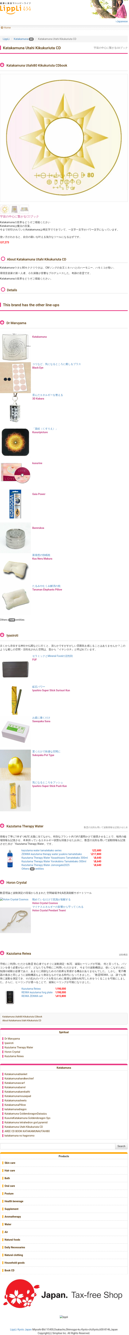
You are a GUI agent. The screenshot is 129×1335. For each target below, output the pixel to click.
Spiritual (64, 1032)
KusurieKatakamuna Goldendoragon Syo (27, 1118)
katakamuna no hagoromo (20, 1135)
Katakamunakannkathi (17, 1091)
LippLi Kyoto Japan (21, 1329)
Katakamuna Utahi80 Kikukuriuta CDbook (22, 1016)
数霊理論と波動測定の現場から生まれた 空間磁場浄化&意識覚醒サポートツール (46, 892)
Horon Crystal (16, 882)
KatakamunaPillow (15, 1104)
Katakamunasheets (15, 1100)
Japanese (122, 21)
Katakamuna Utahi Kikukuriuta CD (24, 1126)
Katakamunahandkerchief (19, 1078)
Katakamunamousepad (18, 1096)
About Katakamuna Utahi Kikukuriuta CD (21, 1020)
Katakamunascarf (15, 1082)
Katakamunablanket (16, 1074)
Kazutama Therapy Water (24, 826)
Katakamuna (64, 1067)
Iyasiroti (12, 635)
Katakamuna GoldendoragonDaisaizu (26, 1113)
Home (7, 27)
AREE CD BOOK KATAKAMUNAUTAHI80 (27, 1131)
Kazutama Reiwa (18, 953)
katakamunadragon (16, 1109)
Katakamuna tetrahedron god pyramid (26, 1122)
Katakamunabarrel (15, 1087)
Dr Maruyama (16, 323)
